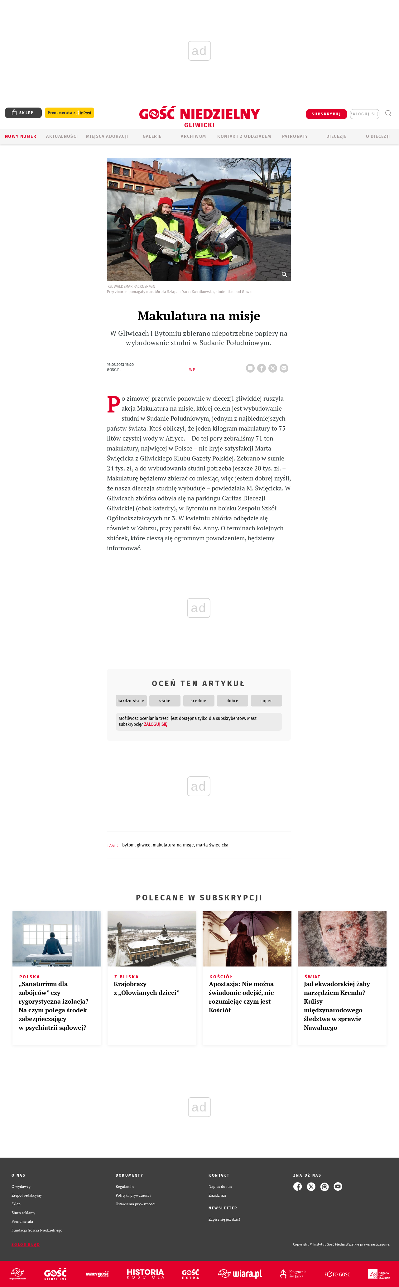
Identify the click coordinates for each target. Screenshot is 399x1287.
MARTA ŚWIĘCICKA (212, 845)
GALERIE (152, 136)
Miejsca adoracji (107, 136)
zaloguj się (364, 114)
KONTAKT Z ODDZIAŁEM (244, 136)
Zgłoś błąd (26, 1244)
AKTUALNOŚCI (62, 136)
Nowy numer (20, 136)
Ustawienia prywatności (136, 1204)
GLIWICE (144, 845)
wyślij (285, 366)
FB (262, 366)
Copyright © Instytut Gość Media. (319, 1244)
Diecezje (336, 136)
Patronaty (295, 136)
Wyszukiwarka (388, 113)
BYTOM (128, 845)
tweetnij (274, 366)
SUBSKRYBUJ (326, 114)
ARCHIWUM (193, 136)
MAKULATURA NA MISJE (173, 845)
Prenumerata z (69, 113)
